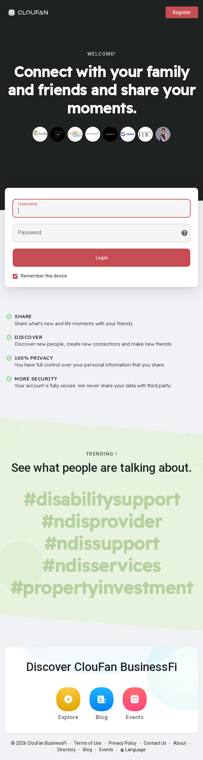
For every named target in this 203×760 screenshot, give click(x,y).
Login (102, 257)
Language (133, 750)
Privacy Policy (123, 743)
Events (135, 704)
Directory (66, 750)
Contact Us (155, 743)
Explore (68, 704)
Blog (101, 704)
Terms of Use (88, 743)
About (179, 743)
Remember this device (44, 275)
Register (182, 12)
